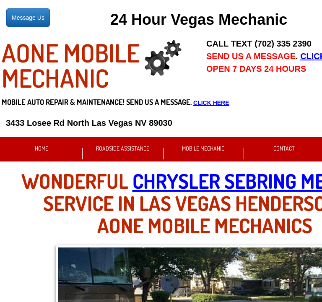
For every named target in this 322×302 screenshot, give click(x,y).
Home (41, 148)
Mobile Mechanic (203, 148)
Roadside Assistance (122, 148)
